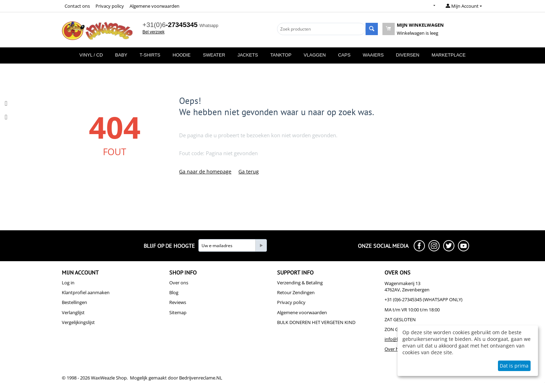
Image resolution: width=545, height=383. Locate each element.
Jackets (247, 55)
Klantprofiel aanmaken (86, 292)
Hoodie (182, 55)
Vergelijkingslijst (78, 322)
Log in (68, 282)
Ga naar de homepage (205, 171)
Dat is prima (514, 365)
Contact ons (77, 6)
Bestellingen (74, 302)
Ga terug (248, 171)
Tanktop (280, 55)
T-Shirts (150, 55)
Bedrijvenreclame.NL (200, 378)
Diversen (407, 55)
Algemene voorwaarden (154, 6)
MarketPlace (449, 55)
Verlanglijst (73, 312)
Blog (173, 292)
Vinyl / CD (91, 55)
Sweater (214, 55)
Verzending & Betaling (300, 282)
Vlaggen (315, 55)
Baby (121, 55)
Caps (344, 55)
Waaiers (373, 55)
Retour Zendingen (296, 292)
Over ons (178, 282)
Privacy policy (110, 6)
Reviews (177, 302)
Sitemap (177, 312)
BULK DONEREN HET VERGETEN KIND (316, 322)
